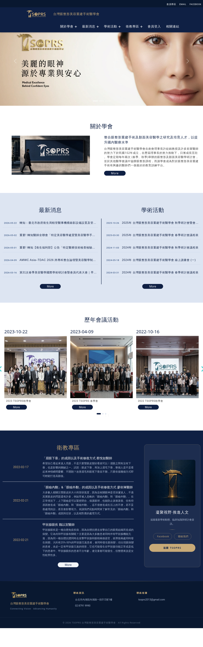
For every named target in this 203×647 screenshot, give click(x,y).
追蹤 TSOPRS (172, 547)
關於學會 (66, 26)
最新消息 (88, 26)
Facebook (163, 536)
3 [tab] (108, 415)
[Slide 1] (101, 101)
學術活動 (110, 26)
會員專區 (171, 4)
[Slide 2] (107, 101)
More (50, 286)
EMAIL (182, 4)
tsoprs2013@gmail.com (151, 599)
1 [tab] (100, 415)
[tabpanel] (35, 369)
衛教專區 (132, 26)
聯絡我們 (183, 536)
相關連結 (172, 26)
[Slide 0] (95, 101)
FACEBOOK (195, 4)
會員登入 (154, 26)
